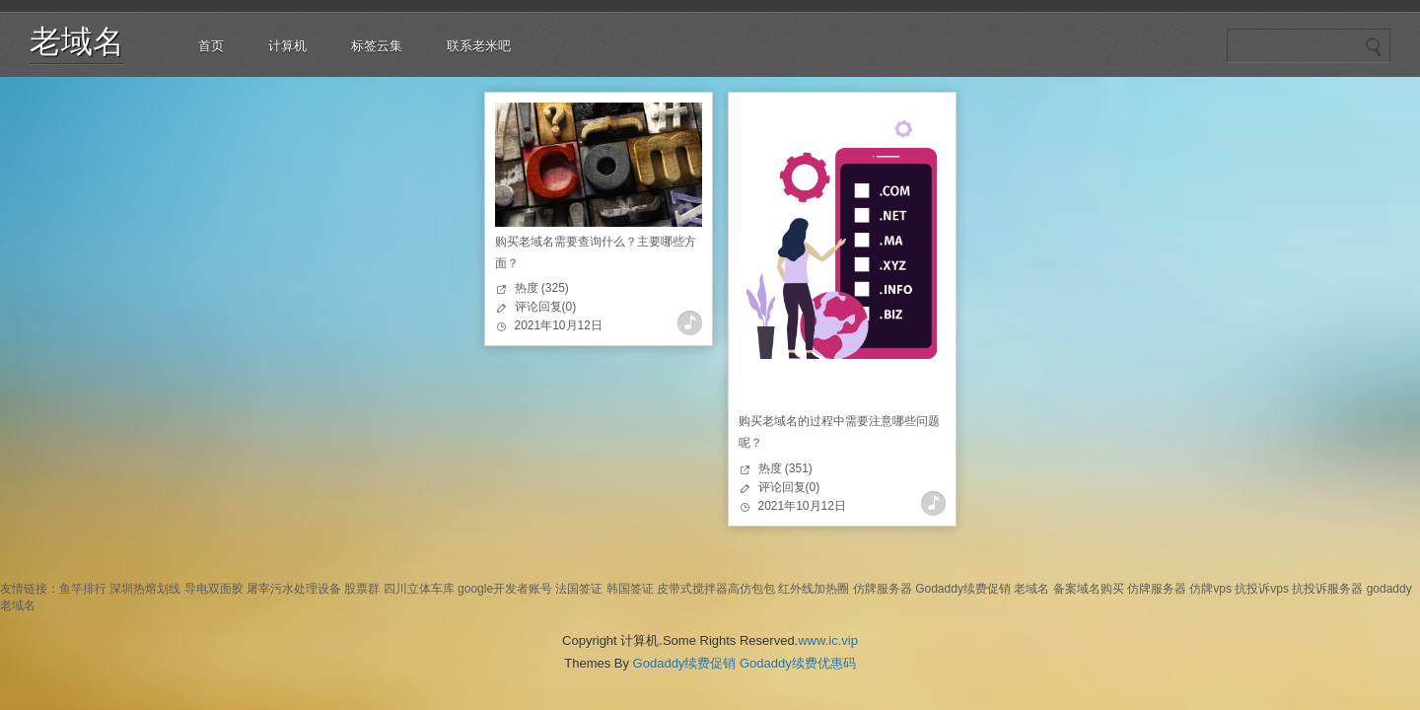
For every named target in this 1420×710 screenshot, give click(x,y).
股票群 (362, 589)
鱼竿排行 (82, 589)
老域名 (77, 41)
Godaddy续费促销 (963, 589)
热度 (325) (542, 288)
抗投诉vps (1262, 589)
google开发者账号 (505, 589)
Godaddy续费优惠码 (798, 663)
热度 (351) (785, 468)
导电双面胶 (214, 589)
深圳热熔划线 (144, 589)
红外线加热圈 (813, 589)
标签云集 (376, 45)
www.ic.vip (828, 640)
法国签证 (579, 589)
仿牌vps (1210, 589)
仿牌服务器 (882, 589)
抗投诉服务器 (1327, 589)
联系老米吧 (479, 45)
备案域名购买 (1088, 589)
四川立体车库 (419, 589)
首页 (211, 45)
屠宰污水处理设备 (294, 589)
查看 (689, 323)
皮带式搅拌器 (692, 589)
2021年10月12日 (559, 325)
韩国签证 (630, 589)
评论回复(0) (546, 307)
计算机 (287, 45)
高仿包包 (751, 589)
